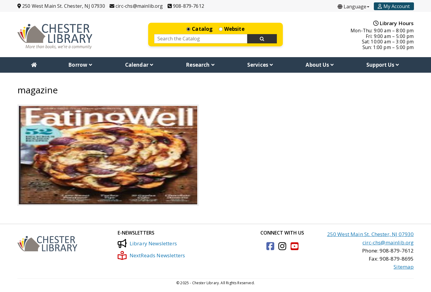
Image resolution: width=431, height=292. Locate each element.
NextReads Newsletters (151, 255)
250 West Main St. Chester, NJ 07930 (370, 234)
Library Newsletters (147, 243)
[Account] (394, 6)
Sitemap (404, 266)
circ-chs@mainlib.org (388, 242)
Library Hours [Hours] (393, 23)
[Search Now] (262, 39)
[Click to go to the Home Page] (54, 36)
